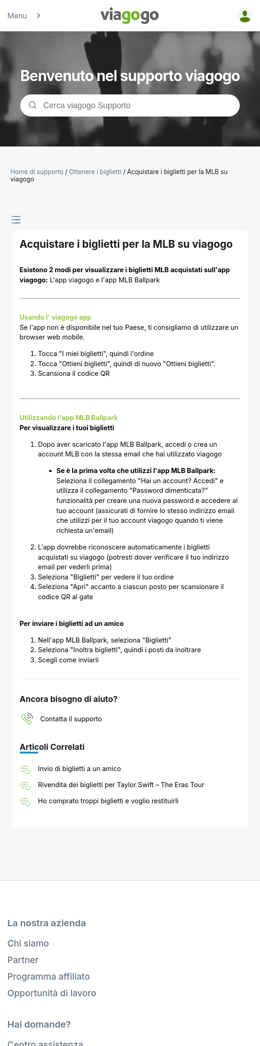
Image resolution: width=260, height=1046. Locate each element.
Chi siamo (28, 943)
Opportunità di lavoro (51, 993)
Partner (23, 959)
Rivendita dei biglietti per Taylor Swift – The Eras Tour (121, 785)
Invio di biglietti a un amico (79, 768)
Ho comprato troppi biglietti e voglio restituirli (108, 801)
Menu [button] (24, 15)
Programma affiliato (48, 976)
